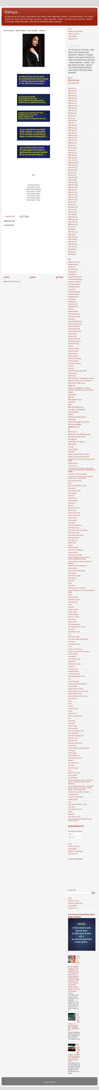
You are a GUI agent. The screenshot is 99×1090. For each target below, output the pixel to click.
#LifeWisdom (72, 301)
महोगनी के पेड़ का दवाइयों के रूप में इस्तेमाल (79, 422)
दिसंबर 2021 (71, 187)
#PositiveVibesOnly (74, 339)
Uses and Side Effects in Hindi (77, 804)
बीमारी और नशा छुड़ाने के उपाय (75, 407)
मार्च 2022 (70, 180)
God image (71, 523)
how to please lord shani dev (77, 588)
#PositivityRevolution (74, 341)
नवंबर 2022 (71, 160)
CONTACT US (72, 39)
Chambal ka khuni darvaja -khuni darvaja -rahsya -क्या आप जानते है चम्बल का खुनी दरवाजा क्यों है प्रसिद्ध (81, 470)
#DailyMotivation (73, 269)
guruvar (70, 545)
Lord (69, 634)
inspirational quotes (74, 599)
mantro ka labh (72, 654)
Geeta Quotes (72, 518)
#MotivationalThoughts (75, 324)
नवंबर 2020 (71, 214)
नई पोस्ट (7, 277)
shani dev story (72, 740)
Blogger (46, 1082)
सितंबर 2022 (71, 165)
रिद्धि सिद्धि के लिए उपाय (74, 427)
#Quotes (70, 346)
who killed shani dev (74, 816)
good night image (73, 528)
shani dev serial (73, 738)
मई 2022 (70, 175)
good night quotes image (75, 535)
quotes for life (72, 713)
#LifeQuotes (72, 299)
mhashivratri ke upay (74, 664)
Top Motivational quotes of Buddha (78, 792)
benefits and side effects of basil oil (79, 454)
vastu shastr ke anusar (75, 809)
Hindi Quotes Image (74, 575)
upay (69, 802)
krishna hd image (73, 609)
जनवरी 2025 (71, 98)
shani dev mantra (73, 733)
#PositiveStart (72, 334)
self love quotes (73, 728)
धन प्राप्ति (70, 392)
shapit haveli (72, 745)
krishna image (72, 612)
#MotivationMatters (74, 326)
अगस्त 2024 (71, 110)
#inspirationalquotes (74, 291)
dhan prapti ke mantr (74, 490)
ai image (70, 447)
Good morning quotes (74, 525)
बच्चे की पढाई (71, 402)
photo (70, 701)
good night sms (73, 540)
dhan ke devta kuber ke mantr (77, 485)
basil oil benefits (73, 449)
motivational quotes (74, 674)
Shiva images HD (73, 755)
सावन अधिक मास (72, 439)
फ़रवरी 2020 (71, 237)
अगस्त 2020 (71, 222)
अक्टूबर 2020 (71, 217)
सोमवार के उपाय (72, 444)
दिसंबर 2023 (71, 130)
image (70, 594)
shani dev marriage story (75, 735)
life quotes (71, 629)
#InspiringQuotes (73, 296)
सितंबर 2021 (71, 195)
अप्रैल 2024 (71, 120)
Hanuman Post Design (75, 555)
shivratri (70, 760)
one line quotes (73, 686)
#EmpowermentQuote (75, 277)
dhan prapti (71, 488)
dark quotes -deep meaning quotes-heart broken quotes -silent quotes (80, 477)
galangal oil (71, 503)
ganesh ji (71, 505)
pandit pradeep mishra (75, 693)
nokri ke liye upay (73, 681)
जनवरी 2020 (71, 239)
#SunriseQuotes (73, 353)
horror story (71, 585)
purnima (70, 706)
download (71, 495)
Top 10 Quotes (72, 775)
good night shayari (73, 537)
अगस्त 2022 (71, 167)
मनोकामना (70, 414)
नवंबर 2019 (71, 242)
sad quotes (71, 723)
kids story (71, 607)
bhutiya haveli (72, 466)
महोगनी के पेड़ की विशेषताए (74, 424)
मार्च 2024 (70, 123)
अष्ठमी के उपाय (72, 376)
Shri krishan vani (73, 763)
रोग (69, 429)
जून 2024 (70, 115)
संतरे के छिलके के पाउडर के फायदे (76, 437)
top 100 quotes (72, 777)
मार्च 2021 (70, 209)
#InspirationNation (73, 294)
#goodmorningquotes (74, 282)
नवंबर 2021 (71, 190)
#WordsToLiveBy (73, 361)
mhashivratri (72, 661)
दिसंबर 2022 (71, 157)
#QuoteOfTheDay (73, 343)
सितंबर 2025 (71, 91)
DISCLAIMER (72, 36)
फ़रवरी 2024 (71, 125)
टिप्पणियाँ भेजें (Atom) (15, 281)
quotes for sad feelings (75, 716)
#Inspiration (71, 289)
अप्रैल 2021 (71, 207)
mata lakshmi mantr (74, 659)
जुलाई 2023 (71, 143)
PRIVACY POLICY (74, 34)
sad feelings (71, 721)
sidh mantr (71, 765)
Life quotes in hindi (74, 632)
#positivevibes (72, 336)
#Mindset (71, 309)
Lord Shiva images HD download (78, 639)
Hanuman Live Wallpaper (76, 550)
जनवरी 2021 (71, 212)
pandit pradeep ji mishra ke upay (78, 691)
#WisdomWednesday (74, 358)
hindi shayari (72, 578)
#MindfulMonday (73, 306)
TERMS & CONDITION (75, 31)
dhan (69, 483)
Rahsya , (12, 12)
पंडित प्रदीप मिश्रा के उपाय (75, 400)
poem (70, 703)
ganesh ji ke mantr (73, 508)
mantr (70, 646)
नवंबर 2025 (71, 88)
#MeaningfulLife (73, 304)
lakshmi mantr (72, 622)
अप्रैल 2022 (71, 177)
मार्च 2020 (70, 234)
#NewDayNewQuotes (74, 331)
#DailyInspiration (73, 264)
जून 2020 (70, 227)
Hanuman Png (72, 552)
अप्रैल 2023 (71, 148)
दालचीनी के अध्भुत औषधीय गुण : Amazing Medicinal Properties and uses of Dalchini (81, 389)
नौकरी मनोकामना (72, 395)
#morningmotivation (74, 316)
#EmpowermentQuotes (75, 279)
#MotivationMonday (74, 329)
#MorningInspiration (74, 314)
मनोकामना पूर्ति (71, 419)
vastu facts (71, 807)
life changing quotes (74, 624)
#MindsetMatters (73, 311)
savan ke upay (72, 726)
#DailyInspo (71, 267)
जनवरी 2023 (71, 155)
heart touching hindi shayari (76, 570)
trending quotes (73, 799)
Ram (69, 718)
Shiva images (72, 753)
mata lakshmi (72, 656)
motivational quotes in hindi (76, 676)
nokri (69, 679)
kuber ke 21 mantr (73, 617)
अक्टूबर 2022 (71, 162)
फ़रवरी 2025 (71, 96)
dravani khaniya (73, 500)
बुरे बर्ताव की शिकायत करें (76, 826)
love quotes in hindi (74, 644)
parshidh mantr (72, 698)
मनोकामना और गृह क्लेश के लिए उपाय (77, 417)
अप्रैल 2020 (71, 232)
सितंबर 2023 (71, 138)
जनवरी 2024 (71, 128)
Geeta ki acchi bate (74, 515)
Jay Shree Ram (73, 602)
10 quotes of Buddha (74, 363)
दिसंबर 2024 (71, 101)
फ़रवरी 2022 (71, 182)
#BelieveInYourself (74, 262)
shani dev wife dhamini (75, 743)
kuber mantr (71, 619)
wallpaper (71, 814)
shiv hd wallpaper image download (78, 748)
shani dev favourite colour (76, 731)
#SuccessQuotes (73, 351)
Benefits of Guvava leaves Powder (78, 456)
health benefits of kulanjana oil (77, 565)
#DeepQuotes (72, 274)
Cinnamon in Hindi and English (77, 474)
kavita (70, 604)
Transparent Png (73, 794)
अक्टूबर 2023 (71, 135)
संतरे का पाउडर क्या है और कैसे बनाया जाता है (79, 434)
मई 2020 (70, 229)
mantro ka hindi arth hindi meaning (78, 651)
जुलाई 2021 (71, 199)
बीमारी (69, 404)
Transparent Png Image (75, 797)
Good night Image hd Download (78, 530)
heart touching (72, 568)
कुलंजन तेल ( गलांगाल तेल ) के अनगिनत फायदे (79, 381)
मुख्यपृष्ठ (32, 277)
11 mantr (71, 366)
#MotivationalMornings (75, 321)
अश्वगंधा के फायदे (72, 373)
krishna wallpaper (73, 614)
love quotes (71, 641)
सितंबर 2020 (71, 219)
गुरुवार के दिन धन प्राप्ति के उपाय (76, 383)
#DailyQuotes (72, 272)
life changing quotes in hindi (76, 627)
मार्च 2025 (70, 93)
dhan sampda (72, 493)
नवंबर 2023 (71, 133)
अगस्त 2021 (71, 197)
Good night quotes (73, 532)
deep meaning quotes (74, 480)
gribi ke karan (72, 542)
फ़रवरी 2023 (71, 153)
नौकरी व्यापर (71, 397)
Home (70, 29)
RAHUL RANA (74, 80)
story (69, 770)
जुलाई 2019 (71, 249)
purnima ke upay (73, 708)
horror (70, 583)
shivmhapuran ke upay (75, 758)
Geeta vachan (72, 520)
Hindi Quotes (72, 573)
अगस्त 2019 (71, 247)
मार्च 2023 (70, 150)
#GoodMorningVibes (74, 284)
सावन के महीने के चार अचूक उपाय (76, 442)
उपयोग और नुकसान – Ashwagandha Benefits (81, 378)
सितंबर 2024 (71, 108)
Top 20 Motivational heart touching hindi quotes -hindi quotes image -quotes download (80, 781)
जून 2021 (70, 202)
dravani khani (72, 498)
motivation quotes (73, 671)
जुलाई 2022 (71, 170)
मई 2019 (70, 254)
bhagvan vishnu (73, 463)
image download (73, 597)
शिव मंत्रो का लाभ (72, 432)
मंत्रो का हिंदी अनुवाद (73, 412)
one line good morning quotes (77, 684)
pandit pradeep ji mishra (75, 688)
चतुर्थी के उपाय (71, 385)
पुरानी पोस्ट (59, 277)
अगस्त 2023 (71, 140)
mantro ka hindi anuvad (75, 649)
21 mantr (71, 368)
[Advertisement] (81, 873)
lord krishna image (73, 636)
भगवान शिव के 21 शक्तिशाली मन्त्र (76, 409)
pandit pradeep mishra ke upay (77, 696)
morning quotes (73, 669)
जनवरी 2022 (71, 185)
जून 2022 (70, 172)
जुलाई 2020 (71, 224)
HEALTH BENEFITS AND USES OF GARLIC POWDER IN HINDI (79, 558)
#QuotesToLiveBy (73, 348)
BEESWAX (71, 452)
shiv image (71, 750)
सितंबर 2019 (71, 244)
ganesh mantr (72, 510)
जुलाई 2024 (71, 113)
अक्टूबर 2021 (71, 192)
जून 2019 (70, 251)
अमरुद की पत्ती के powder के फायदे (77, 371)
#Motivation (71, 319)
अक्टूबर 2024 (71, 105)
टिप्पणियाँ (72, 837)
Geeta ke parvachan (74, 513)
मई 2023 (70, 145)
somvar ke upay (73, 768)
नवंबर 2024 (71, 103)
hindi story (71, 580)
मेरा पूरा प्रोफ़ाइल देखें (73, 83)
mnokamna (71, 666)
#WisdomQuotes (73, 356)
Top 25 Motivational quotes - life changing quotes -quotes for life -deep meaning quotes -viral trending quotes (81, 787)
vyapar (70, 811)
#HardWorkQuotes (74, 287)
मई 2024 (70, 118)
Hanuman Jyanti (73, 547)
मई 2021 (70, 204)
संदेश (71, 834)
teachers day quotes (74, 773)
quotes (70, 711)
